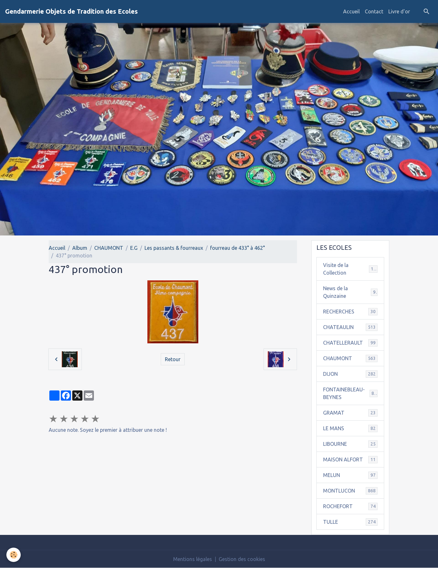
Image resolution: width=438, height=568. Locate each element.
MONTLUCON (350, 490)
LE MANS (350, 428)
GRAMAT (350, 413)
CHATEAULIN (350, 327)
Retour (172, 359)
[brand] (71, 11)
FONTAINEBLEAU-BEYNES (350, 393)
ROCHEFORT (350, 506)
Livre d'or (399, 11)
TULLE (350, 522)
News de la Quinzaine (350, 292)
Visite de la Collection (350, 269)
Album (79, 248)
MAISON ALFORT (350, 459)
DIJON (350, 374)
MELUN (350, 475)
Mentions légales (192, 559)
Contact (374, 11)
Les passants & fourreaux (174, 248)
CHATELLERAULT (350, 343)
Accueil (351, 11)
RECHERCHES (350, 311)
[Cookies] (13, 555)
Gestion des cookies (242, 559)
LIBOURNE (350, 444)
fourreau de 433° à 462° (237, 248)
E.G (134, 248)
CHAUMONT (108, 248)
